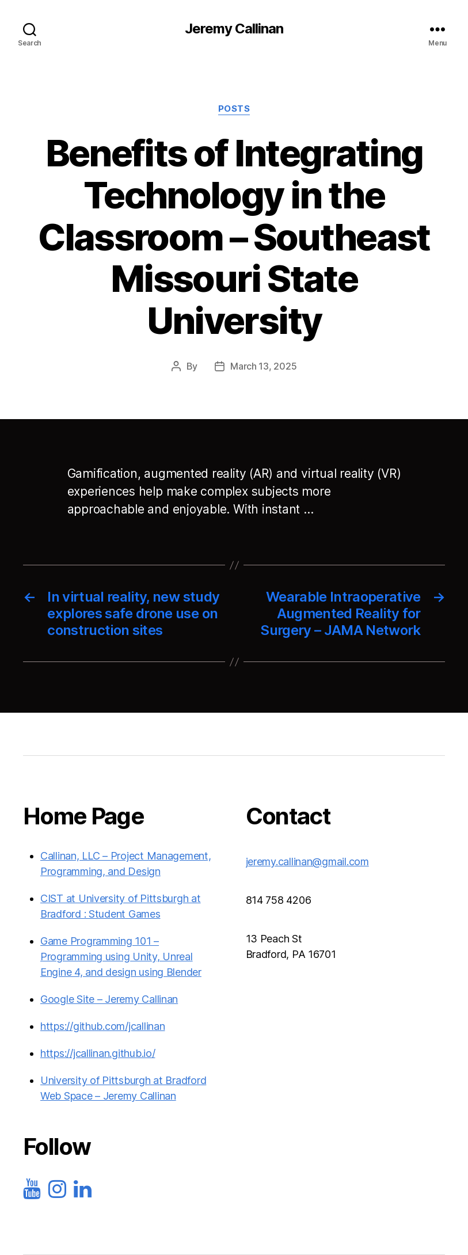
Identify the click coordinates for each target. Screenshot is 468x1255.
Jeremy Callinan (234, 29)
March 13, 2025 (263, 366)
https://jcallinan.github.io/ (97, 1053)
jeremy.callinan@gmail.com (307, 861)
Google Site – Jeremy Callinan (109, 999)
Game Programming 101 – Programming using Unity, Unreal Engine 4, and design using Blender (120, 956)
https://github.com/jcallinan (102, 1026)
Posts (234, 109)
